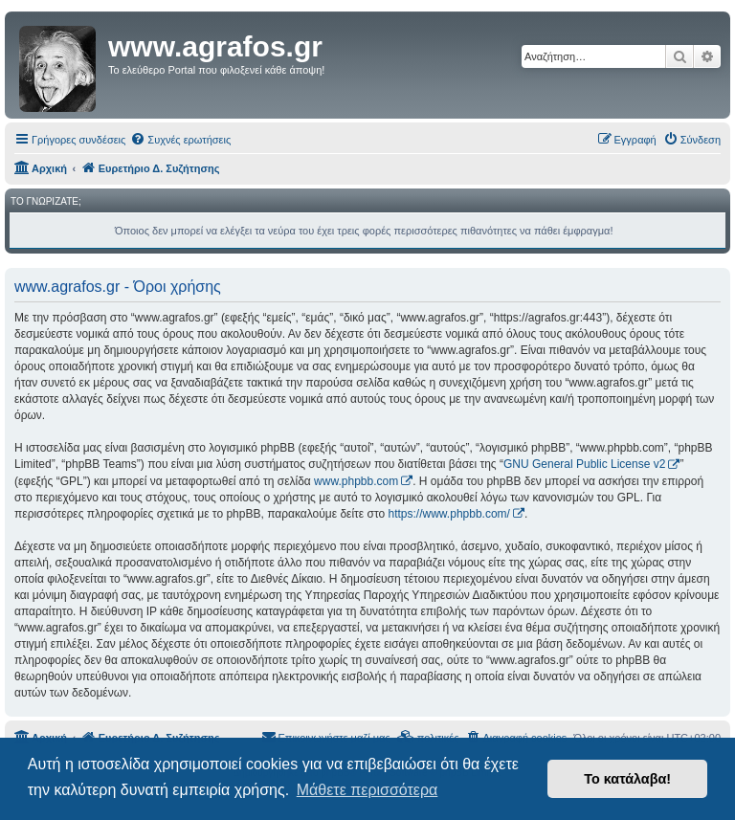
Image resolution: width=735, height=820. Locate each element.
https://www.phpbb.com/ (449, 514)
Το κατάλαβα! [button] (627, 779)
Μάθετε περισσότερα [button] (367, 790)
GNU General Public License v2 (584, 464)
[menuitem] (180, 139)
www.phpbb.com (356, 481)
